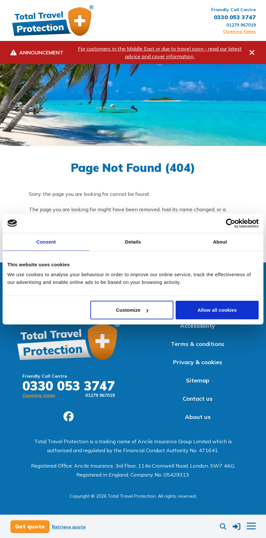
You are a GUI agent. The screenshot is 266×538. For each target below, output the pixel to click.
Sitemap (197, 380)
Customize (132, 310)
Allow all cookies (217, 310)
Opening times (239, 31)
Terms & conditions (197, 344)
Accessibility (197, 325)
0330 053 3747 (235, 17)
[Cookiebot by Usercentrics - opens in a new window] (231, 223)
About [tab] (220, 241)
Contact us (197, 398)
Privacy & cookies (197, 362)
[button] (236, 526)
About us (198, 417)
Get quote (30, 526)
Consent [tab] (46, 241)
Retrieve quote (69, 527)
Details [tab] (133, 241)
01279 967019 (241, 25)
